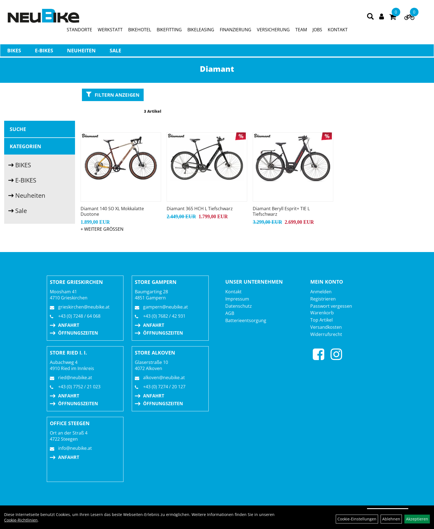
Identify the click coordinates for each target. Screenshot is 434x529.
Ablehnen (391, 519)
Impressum (237, 284)
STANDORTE (79, 31)
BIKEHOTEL (139, 31)
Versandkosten (326, 312)
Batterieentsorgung (245, 305)
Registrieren (323, 284)
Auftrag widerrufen (387, 498)
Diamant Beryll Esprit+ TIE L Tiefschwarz (280, 196)
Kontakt (233, 276)
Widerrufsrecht (326, 319)
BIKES (14, 51)
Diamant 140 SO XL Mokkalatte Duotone (112, 196)
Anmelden (321, 276)
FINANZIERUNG (236, 31)
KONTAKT (338, 31)
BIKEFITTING (169, 31)
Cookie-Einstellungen (356, 519)
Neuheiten (81, 51)
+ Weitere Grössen (102, 214)
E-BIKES (44, 51)
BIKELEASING (201, 31)
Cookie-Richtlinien (21, 520)
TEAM (301, 31)
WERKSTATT (110, 31)
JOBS (317, 31)
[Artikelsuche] (370, 17)
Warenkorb (322, 297)
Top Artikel (321, 305)
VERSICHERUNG (273, 31)
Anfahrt (68, 310)
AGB (229, 298)
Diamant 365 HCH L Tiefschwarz (200, 193)
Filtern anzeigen (113, 94)
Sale (115, 51)
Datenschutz (238, 291)
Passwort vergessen (331, 291)
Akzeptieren (417, 519)
